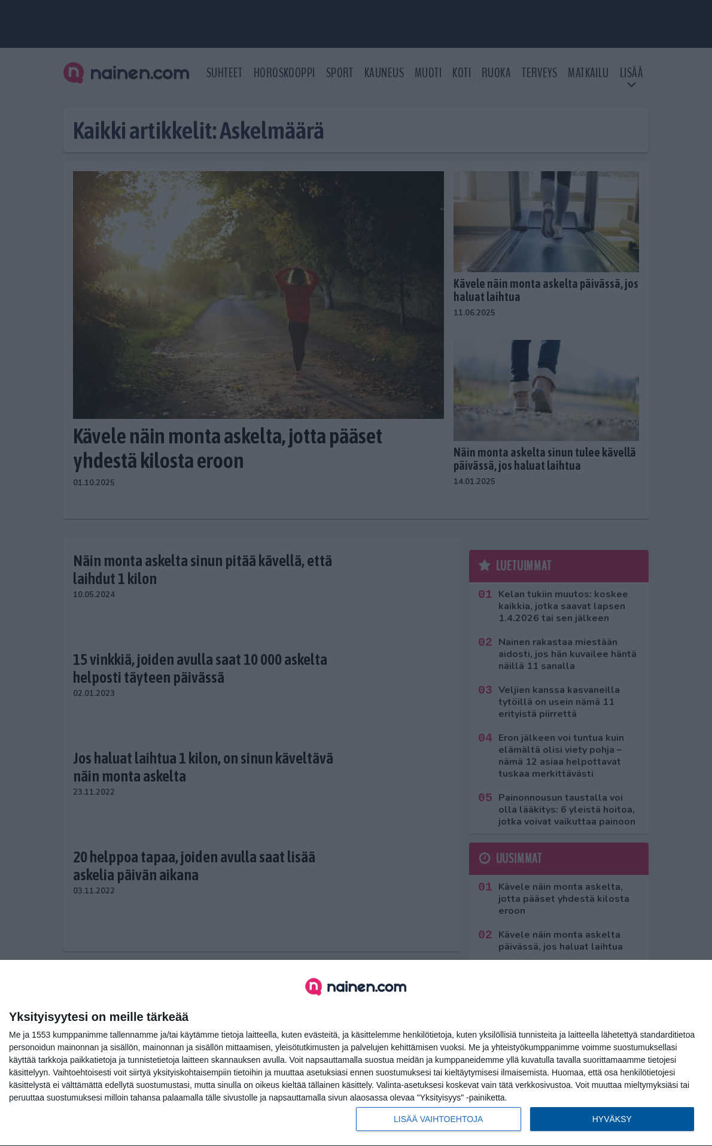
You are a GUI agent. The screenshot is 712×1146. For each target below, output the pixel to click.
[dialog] (356, 1053)
